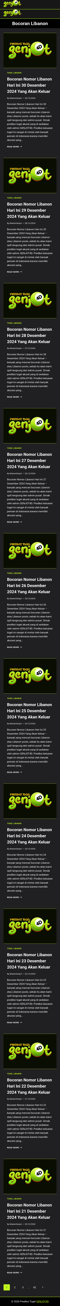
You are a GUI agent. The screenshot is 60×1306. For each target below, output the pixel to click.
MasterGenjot (16, 98)
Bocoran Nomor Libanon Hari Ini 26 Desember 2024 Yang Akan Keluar (29, 585)
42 (34, 1287)
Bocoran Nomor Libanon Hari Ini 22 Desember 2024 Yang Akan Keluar (29, 1086)
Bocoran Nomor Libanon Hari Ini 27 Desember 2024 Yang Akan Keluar (29, 460)
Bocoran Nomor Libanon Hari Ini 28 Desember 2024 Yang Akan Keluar (29, 335)
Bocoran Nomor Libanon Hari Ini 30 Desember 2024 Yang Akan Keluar (29, 85)
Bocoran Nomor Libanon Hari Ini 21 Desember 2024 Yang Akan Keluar (29, 1211)
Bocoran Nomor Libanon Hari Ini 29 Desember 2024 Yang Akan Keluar (29, 210)
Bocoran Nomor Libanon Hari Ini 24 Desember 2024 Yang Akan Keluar (29, 835)
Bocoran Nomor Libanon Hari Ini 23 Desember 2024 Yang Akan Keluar (29, 961)
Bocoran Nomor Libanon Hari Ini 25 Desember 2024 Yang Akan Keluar (29, 710)
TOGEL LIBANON (14, 73)
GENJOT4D (42, 1301)
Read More (14, 146)
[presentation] (30, 50)
